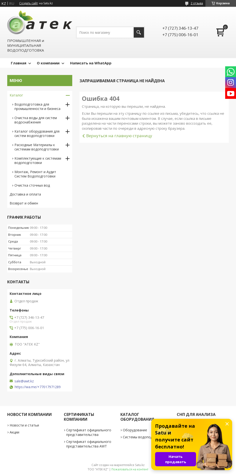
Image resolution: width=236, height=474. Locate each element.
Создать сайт (28, 3)
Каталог (16, 95)
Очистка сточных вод (32, 185)
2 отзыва (197, 3)
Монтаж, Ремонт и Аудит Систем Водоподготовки (35, 173)
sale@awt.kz (24, 381)
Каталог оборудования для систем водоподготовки (36, 133)
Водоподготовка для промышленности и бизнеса (37, 106)
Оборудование (135, 430)
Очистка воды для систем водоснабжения (35, 119)
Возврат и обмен (24, 203)
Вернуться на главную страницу (119, 135)
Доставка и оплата (25, 194)
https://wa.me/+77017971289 (38, 387)
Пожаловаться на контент (129, 469)
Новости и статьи (24, 425)
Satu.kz (139, 465)
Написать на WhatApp (90, 63)
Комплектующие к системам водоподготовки (37, 160)
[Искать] (139, 32)
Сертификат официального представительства (88, 432)
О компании (48, 63)
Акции (14, 432)
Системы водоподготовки (144, 437)
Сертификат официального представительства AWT (88, 443)
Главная (18, 63)
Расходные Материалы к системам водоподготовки (36, 146)
